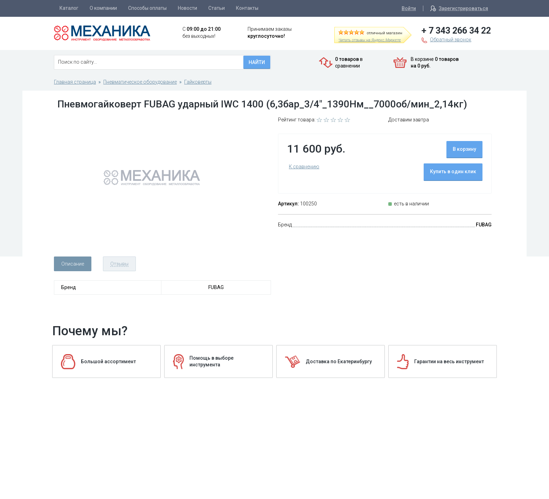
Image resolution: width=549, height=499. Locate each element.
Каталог (69, 8)
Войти (409, 8)
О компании (103, 8)
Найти (257, 62)
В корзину (464, 149)
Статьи (216, 8)
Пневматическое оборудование (140, 82)
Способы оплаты (147, 8)
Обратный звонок (450, 39)
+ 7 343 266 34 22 (456, 31)
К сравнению (304, 166)
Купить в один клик (453, 171)
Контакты (247, 8)
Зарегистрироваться (463, 8)
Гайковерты (197, 82)
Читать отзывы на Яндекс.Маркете (370, 40)
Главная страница (75, 82)
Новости (187, 8)
